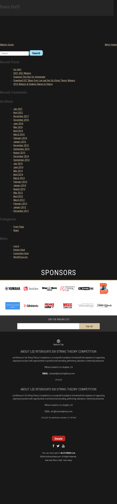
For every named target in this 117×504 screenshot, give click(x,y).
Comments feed (21, 253)
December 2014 (21, 156)
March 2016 (19, 134)
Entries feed (19, 249)
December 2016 (21, 119)
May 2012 (18, 192)
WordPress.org (20, 257)
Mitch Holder (111, 44)
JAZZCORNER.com (67, 453)
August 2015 (19, 152)
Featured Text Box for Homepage (29, 76)
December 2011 (21, 211)
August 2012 (19, 189)
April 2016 (18, 130)
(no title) (17, 69)
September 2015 (21, 149)
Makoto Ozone (7, 44)
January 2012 (19, 207)
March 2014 (19, 178)
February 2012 (20, 203)
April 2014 (18, 174)
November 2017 (21, 116)
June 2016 (18, 123)
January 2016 (19, 141)
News (16, 230)
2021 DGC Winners (22, 73)
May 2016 (18, 127)
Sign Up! (89, 326)
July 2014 (18, 163)
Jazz (47, 453)
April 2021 (18, 112)
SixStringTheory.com (53, 457)
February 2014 (20, 181)
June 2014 (18, 167)
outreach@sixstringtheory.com (62, 373)
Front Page (18, 226)
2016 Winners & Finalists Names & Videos (33, 84)
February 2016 (20, 138)
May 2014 (18, 170)
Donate (59, 438)
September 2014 (21, 160)
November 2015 (21, 145)
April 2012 (18, 196)
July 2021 (18, 109)
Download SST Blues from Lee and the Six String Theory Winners (44, 80)
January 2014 (19, 185)
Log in (16, 246)
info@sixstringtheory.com (62, 411)
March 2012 (19, 200)
